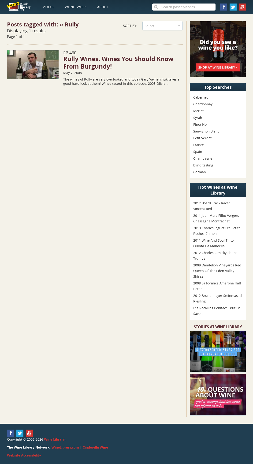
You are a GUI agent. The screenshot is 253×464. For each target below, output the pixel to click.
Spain (197, 151)
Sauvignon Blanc (206, 131)
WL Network (76, 7)
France (198, 145)
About (102, 7)
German (199, 172)
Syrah (197, 117)
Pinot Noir (201, 124)
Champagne (202, 158)
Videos (48, 7)
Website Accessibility (24, 455)
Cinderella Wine (95, 447)
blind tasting (203, 165)
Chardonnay (202, 104)
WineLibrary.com (65, 447)
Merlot (198, 111)
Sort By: (130, 25)
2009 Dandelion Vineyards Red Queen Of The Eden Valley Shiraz (217, 271)
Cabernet (200, 97)
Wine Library (54, 439)
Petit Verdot (202, 138)
